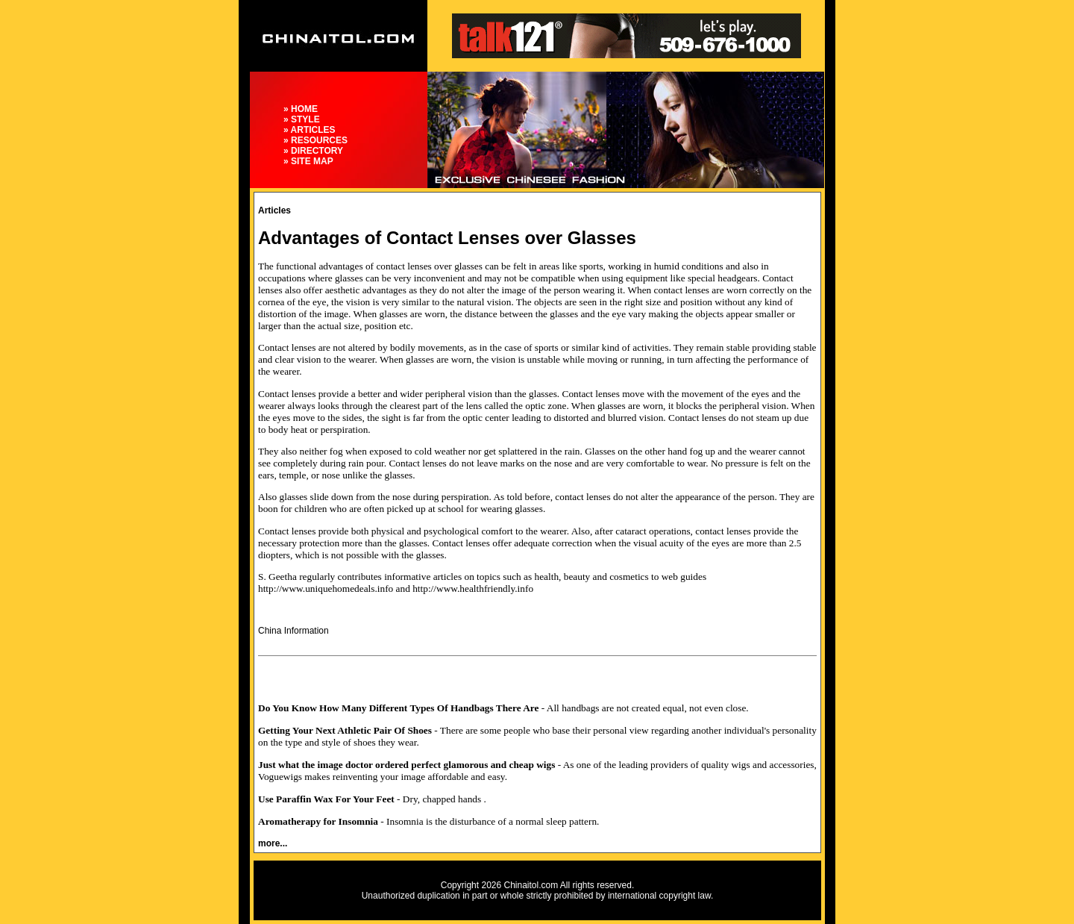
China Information (293, 630)
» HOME (300, 109)
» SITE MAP (308, 161)
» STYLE (301, 119)
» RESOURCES (315, 140)
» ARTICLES (309, 130)
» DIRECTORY (313, 151)
